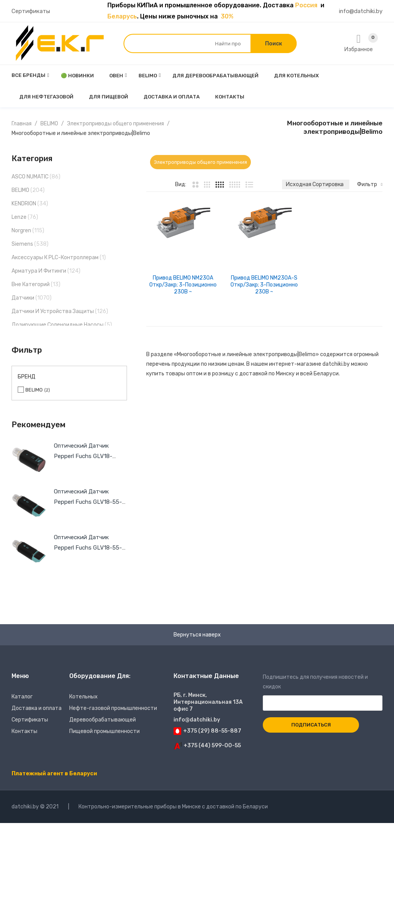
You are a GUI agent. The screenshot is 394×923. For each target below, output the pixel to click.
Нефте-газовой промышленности (113, 708)
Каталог (22, 696)
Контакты (24, 731)
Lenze (19, 217)
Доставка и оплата (37, 708)
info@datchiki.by (360, 11)
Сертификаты (31, 11)
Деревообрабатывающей (102, 719)
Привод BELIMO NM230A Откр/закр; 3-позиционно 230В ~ (183, 285)
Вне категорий (31, 284)
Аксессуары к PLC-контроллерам (55, 257)
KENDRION (24, 203)
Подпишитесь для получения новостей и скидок (322, 690)
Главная (22, 123)
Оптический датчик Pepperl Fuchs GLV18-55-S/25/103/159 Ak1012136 (88, 547)
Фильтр (367, 184)
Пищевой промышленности (104, 731)
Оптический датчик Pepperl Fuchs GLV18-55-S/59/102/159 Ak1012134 (88, 502)
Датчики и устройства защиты (53, 311)
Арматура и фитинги (39, 271)
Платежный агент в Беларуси (54, 773)
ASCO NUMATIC (30, 176)
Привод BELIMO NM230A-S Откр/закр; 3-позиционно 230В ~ (264, 285)
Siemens (22, 244)
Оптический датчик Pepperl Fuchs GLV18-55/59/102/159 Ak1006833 (89, 456)
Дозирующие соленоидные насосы (58, 325)
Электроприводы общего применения (115, 123)
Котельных (83, 696)
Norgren (21, 230)
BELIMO (49, 123)
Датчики (23, 298)
